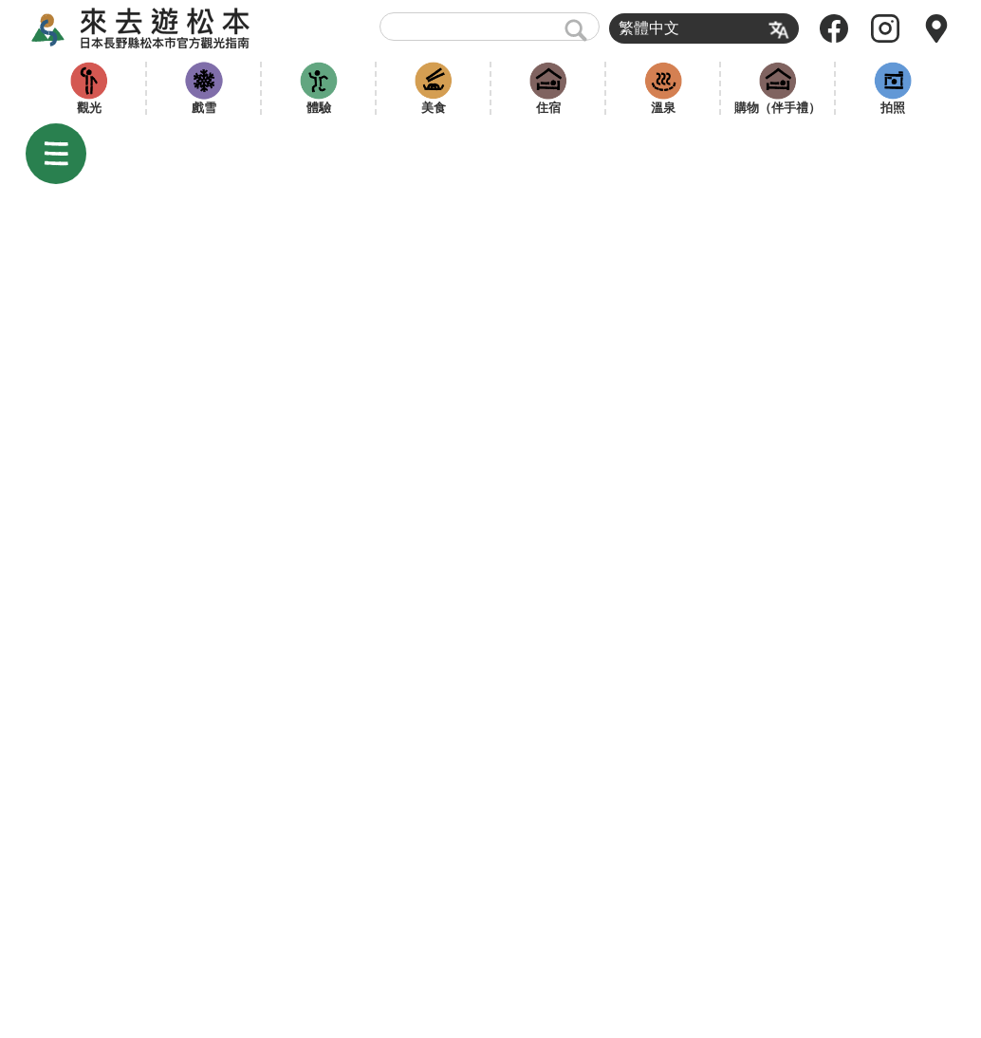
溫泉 (663, 108)
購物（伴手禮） (777, 108)
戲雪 (204, 108)
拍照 (892, 108)
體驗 (318, 108)
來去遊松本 (157, 28)
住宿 (548, 108)
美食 (433, 108)
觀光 (89, 108)
